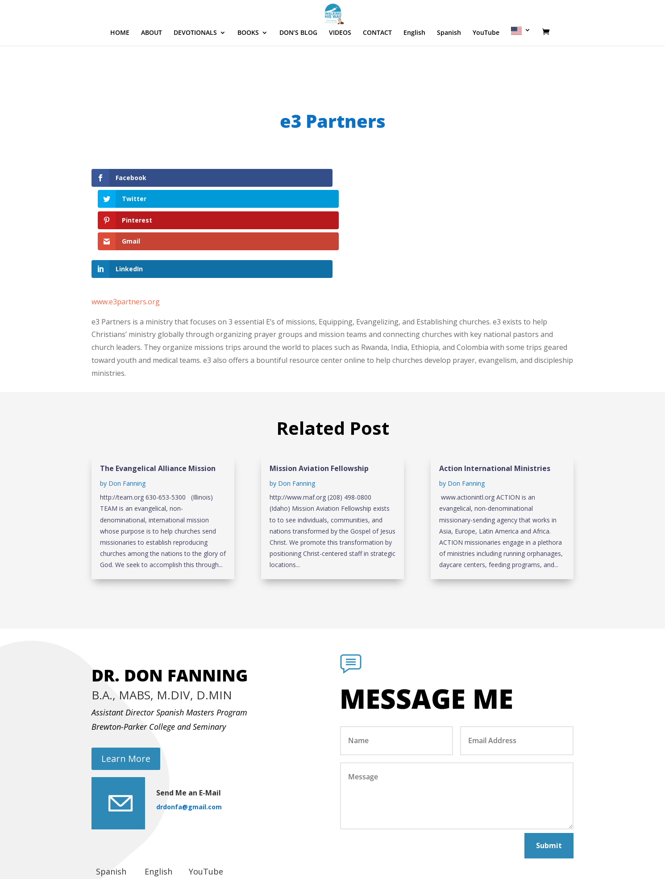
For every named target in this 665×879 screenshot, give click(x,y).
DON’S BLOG (298, 59)
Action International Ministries (494, 405)
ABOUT (151, 59)
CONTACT (377, 59)
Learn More (125, 695)
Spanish (449, 59)
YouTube (486, 59)
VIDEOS (340, 59)
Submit (549, 781)
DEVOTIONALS (195, 59)
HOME (119, 59)
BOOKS (248, 59)
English (414, 59)
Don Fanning (126, 420)
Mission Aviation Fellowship (319, 405)
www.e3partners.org (125, 238)
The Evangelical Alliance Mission (158, 405)
